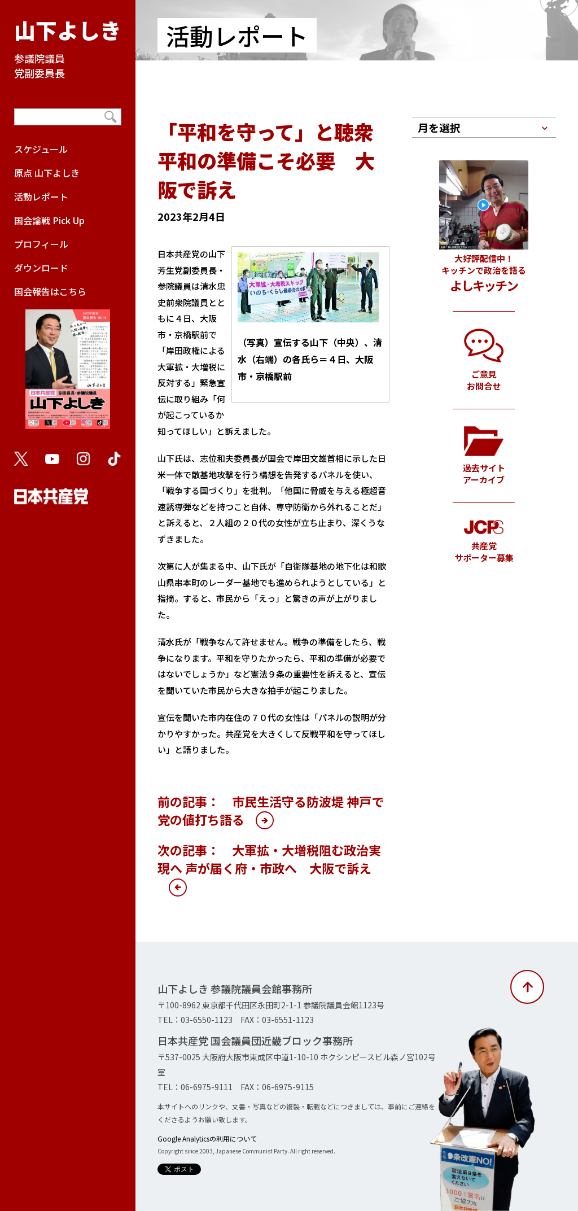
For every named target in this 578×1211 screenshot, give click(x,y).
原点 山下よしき (47, 173)
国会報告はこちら (67, 362)
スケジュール (41, 149)
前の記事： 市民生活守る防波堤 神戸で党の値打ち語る (270, 810)
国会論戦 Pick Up (49, 220)
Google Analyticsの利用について (207, 1138)
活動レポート (41, 196)
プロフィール (41, 244)
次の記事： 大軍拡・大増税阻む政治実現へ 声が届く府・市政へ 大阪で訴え (269, 859)
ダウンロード (41, 267)
